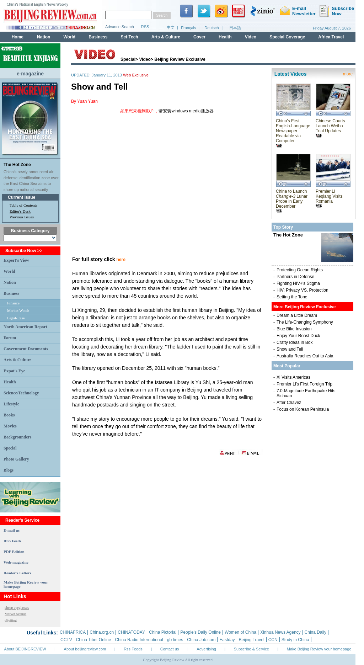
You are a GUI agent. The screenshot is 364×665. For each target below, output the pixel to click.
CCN (273, 639)
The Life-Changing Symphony (305, 322)
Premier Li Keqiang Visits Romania (329, 198)
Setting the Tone (292, 296)
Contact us (169, 649)
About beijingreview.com (85, 649)
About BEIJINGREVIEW (25, 649)
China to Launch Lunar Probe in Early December (291, 201)
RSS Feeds (12, 541)
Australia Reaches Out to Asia (305, 355)
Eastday (227, 639)
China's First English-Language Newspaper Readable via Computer (293, 133)
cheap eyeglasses (17, 608)
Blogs (9, 470)
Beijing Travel (251, 639)
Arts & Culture (17, 359)
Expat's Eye (14, 370)
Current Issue (21, 197)
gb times (175, 639)
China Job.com (201, 639)
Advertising (206, 649)
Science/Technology (21, 392)
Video (144, 59)
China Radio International (139, 639)
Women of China (240, 632)
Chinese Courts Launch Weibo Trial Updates (330, 128)
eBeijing (11, 620)
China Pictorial (162, 632)
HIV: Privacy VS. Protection (302, 290)
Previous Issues (22, 217)
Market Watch (18, 310)
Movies (10, 426)
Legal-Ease (16, 318)
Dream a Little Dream (297, 315)
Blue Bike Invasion (294, 328)
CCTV (66, 639)
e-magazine (30, 73)
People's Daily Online (200, 632)
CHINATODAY (131, 632)
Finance (13, 303)
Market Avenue (15, 614)
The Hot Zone (17, 164)
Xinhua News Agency (280, 632)
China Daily (315, 632)
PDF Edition (14, 551)
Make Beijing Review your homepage (319, 649)
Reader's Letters (17, 573)
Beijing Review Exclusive (179, 59)
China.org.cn (102, 632)
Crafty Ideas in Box (294, 342)
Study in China (295, 639)
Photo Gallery (16, 459)
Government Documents (26, 348)
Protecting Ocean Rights (300, 269)
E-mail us (12, 530)
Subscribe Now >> (23, 250)
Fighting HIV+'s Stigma (298, 283)
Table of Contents (23, 205)
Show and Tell (290, 349)
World (9, 271)
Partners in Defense (295, 276)
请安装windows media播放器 (186, 110)
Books (9, 415)
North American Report (25, 326)
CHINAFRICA (73, 632)
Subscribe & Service (251, 649)
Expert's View (16, 260)
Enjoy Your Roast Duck (298, 335)
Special (10, 448)
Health (10, 381)
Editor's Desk (20, 211)
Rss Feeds (133, 649)
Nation (10, 282)
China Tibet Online (93, 639)
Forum (10, 337)
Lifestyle (11, 403)
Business (11, 293)
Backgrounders (17, 437)
